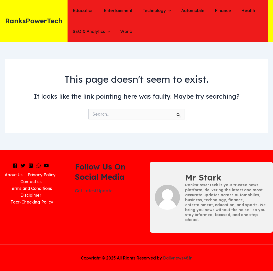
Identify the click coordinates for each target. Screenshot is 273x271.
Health (238, 10)
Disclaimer (30, 195)
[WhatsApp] (38, 165)
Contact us (31, 181)
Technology (152, 10)
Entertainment (115, 10)
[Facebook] (15, 165)
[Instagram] (30, 165)
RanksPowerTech (33, 20)
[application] (163, 10)
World (123, 31)
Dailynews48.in (178, 258)
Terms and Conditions (30, 188)
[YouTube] (46, 165)
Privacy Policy (41, 174)
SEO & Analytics (90, 31)
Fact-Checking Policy (31, 202)
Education (82, 10)
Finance (214, 10)
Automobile (186, 10)
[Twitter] (23, 165)
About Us (14, 174)
